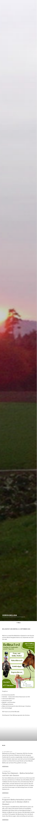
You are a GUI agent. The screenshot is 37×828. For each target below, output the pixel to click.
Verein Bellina (9, 615)
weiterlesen (5, 766)
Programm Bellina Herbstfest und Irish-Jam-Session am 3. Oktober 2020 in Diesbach (17, 802)
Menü (18, 622)
